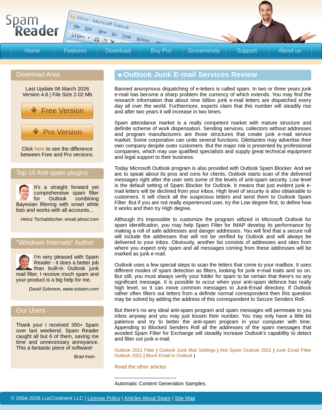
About (149, 398)
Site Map (185, 398)
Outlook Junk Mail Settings (187, 350)
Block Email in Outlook (169, 355)
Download (118, 51)
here (40, 149)
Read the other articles (140, 367)
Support (247, 51)
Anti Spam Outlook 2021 (245, 350)
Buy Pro (161, 51)
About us (289, 51)
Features (75, 51)
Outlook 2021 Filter (134, 350)
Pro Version (57, 132)
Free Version (57, 110)
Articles (133, 398)
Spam (164, 398)
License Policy (103, 398)
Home (32, 51)
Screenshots (204, 51)
